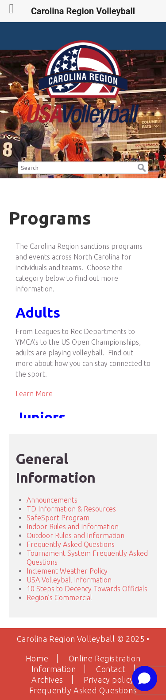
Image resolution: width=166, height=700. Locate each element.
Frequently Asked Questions (71, 544)
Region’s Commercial (59, 598)
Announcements (52, 500)
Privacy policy (109, 679)
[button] (141, 166)
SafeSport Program (58, 518)
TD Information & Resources (71, 509)
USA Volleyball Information (69, 580)
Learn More (34, 393)
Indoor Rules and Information (73, 527)
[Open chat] (144, 678)
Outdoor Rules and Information (75, 535)
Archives (47, 679)
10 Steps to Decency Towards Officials (87, 589)
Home (37, 658)
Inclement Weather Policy (67, 571)
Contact (110, 669)
